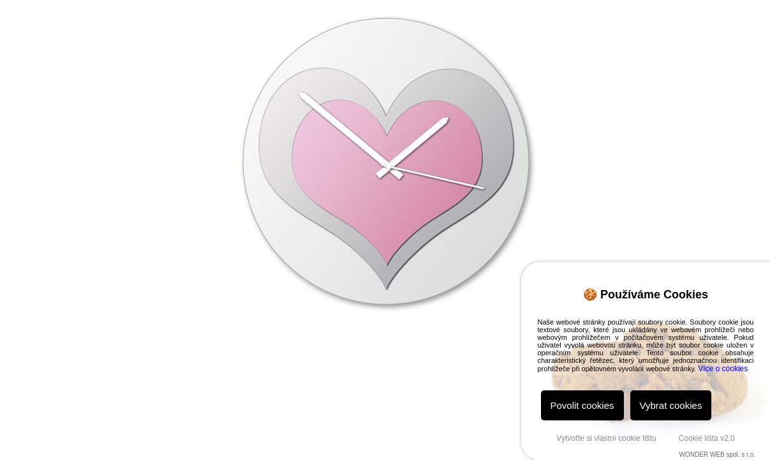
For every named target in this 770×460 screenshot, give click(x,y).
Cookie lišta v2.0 (707, 438)
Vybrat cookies (671, 405)
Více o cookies (723, 368)
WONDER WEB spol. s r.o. (717, 454)
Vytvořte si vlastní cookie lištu (606, 438)
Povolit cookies (582, 405)
